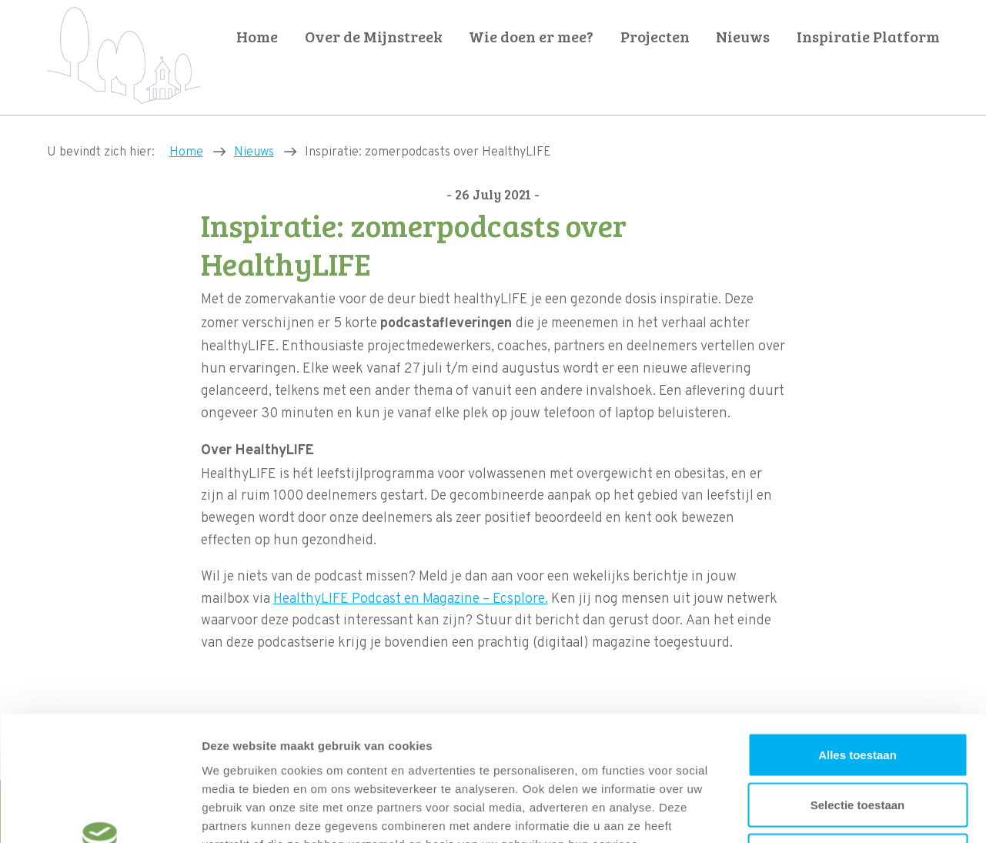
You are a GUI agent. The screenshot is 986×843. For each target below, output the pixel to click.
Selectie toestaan (858, 691)
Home (257, 36)
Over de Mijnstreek (374, 36)
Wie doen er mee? (531, 36)
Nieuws (743, 36)
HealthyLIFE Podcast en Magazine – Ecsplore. (410, 599)
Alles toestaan (857, 640)
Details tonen (831, 812)
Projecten (655, 36)
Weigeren (857, 741)
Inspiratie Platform (868, 36)
